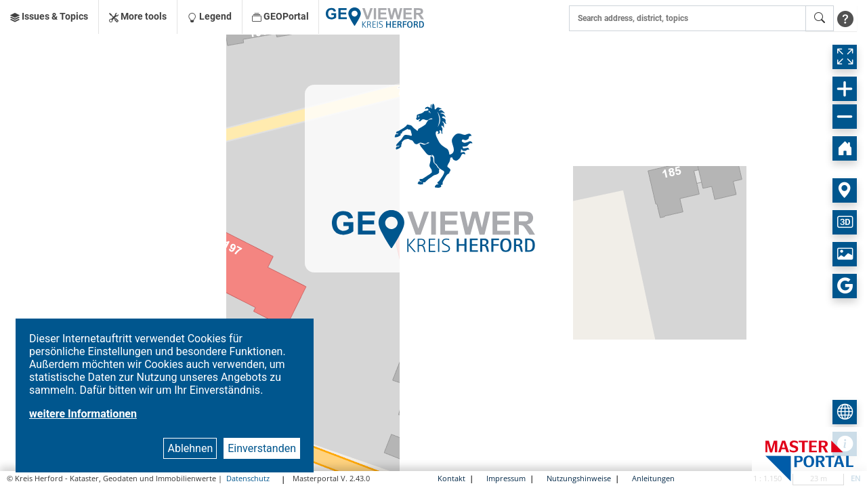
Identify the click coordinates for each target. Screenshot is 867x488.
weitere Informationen (83, 413)
